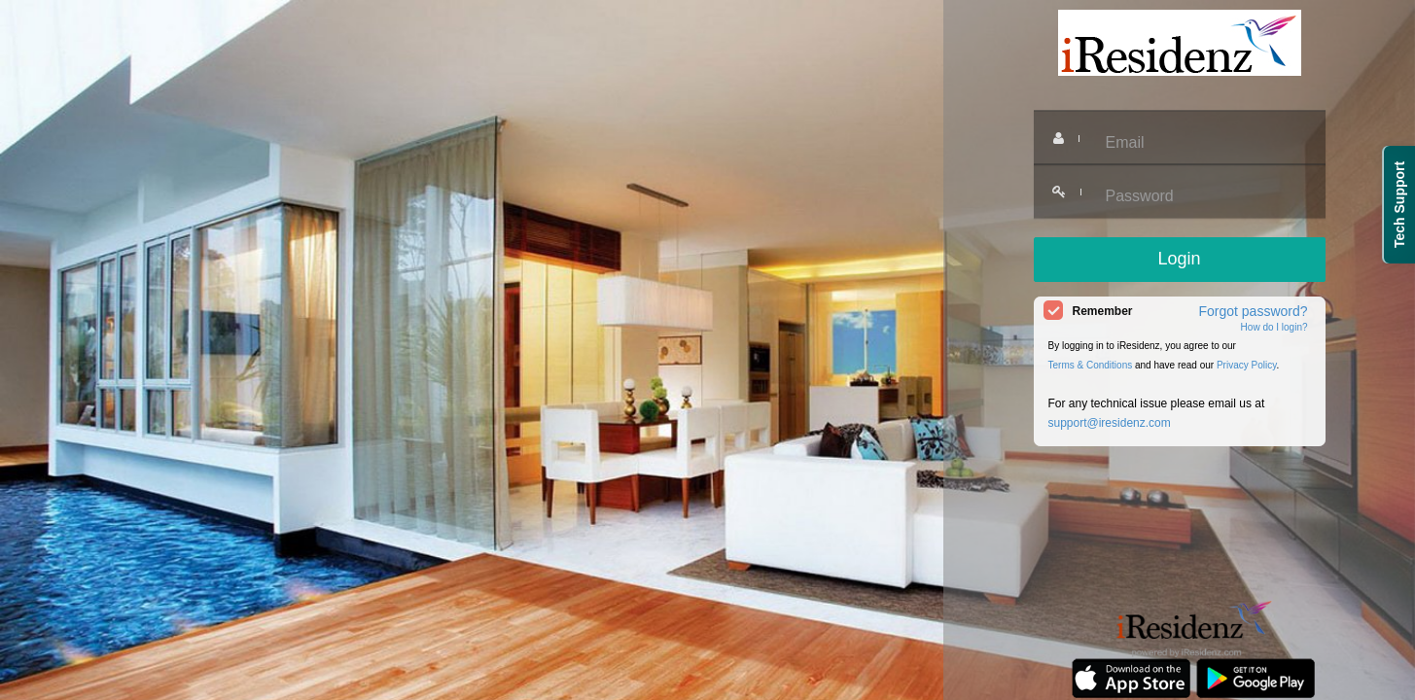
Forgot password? (1252, 311)
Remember (1103, 311)
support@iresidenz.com (1109, 423)
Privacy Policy (1247, 365)
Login (1178, 258)
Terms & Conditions (1090, 365)
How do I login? (1274, 327)
